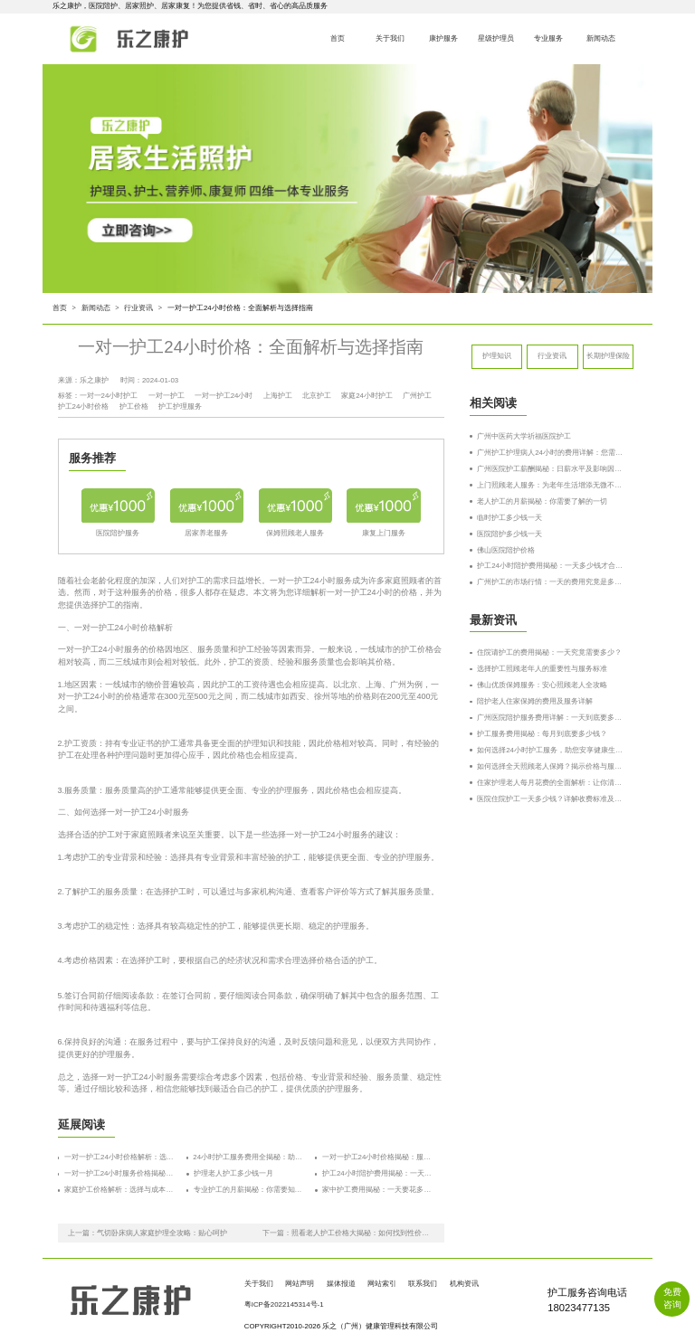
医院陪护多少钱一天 (509, 534)
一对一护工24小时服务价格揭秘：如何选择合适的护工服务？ (120, 1173)
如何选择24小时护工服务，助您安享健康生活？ (552, 750)
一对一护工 (166, 396)
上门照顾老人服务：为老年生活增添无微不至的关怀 (552, 485)
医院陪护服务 (117, 533)
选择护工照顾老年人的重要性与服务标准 (542, 669)
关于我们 (389, 38)
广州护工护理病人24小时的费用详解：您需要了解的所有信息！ (552, 453)
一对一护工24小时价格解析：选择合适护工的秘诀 (120, 1157)
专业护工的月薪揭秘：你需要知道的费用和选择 (250, 1190)
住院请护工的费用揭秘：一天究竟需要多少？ (549, 652)
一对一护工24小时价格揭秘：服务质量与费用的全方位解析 (378, 1157)
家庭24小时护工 (367, 396)
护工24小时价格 (83, 406)
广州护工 (417, 396)
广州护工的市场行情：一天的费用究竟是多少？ (552, 582)
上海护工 (277, 396)
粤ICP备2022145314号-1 (284, 1304)
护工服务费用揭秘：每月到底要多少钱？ (542, 734)
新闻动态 (600, 38)
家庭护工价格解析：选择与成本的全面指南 (120, 1190)
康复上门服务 (383, 533)
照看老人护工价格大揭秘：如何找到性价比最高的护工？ (362, 1233)
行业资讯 (138, 308)
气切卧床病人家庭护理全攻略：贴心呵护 (162, 1233)
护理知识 (496, 356)
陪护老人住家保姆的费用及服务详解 (535, 701)
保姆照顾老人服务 (295, 533)
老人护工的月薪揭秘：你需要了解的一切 (542, 501)
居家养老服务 (206, 533)
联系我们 (422, 1284)
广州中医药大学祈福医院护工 (524, 436)
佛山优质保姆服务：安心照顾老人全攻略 (542, 685)
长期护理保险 (608, 356)
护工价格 (133, 406)
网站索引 (381, 1284)
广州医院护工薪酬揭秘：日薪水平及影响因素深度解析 (552, 469)
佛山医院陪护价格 (506, 550)
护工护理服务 (180, 406)
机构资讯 (464, 1284)
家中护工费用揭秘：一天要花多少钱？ (377, 1190)
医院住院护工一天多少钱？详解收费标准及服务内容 (552, 799)
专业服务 (548, 38)
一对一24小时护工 (109, 396)
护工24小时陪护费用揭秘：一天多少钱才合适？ (378, 1173)
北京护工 (316, 396)
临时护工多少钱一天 (509, 518)
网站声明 (299, 1284)
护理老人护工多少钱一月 (233, 1173)
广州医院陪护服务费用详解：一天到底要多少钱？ (552, 718)
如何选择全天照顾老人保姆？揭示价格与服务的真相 (552, 766)
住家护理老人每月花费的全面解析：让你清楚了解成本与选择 (552, 783)
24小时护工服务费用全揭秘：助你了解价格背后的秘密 (249, 1157)
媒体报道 (341, 1284)
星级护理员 (495, 38)
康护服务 (442, 38)
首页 (336, 38)
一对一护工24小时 (224, 396)
